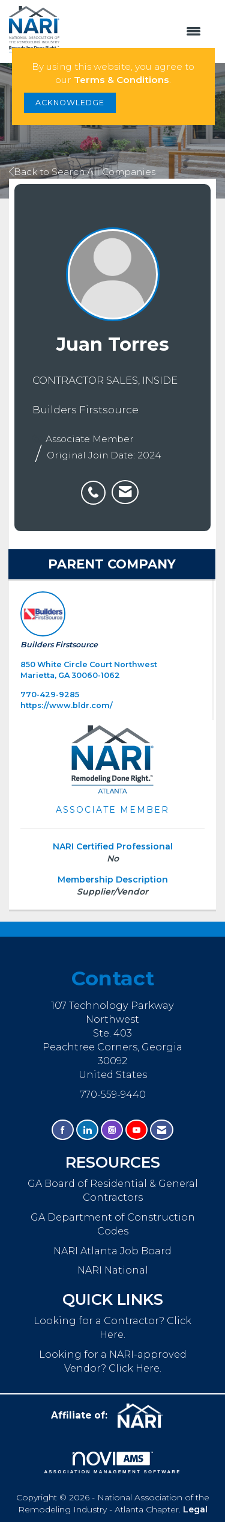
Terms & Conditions (121, 79)
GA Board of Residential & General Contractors (113, 1190)
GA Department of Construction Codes (113, 1224)
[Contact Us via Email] (161, 1130)
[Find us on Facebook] (63, 1130)
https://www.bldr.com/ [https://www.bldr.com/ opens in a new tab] (66, 705)
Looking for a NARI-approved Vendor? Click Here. (113, 1361)
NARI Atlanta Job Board (112, 1251)
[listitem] (96, 486)
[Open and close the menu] (136, 32)
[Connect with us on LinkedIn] (87, 1130)
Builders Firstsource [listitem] (59, 620)
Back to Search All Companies (82, 171)
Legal (195, 1509)
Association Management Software (112, 1463)
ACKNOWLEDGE (69, 102)
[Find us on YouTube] (136, 1130)
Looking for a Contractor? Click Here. (112, 1327)
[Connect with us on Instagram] (112, 1130)
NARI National (112, 1270)
